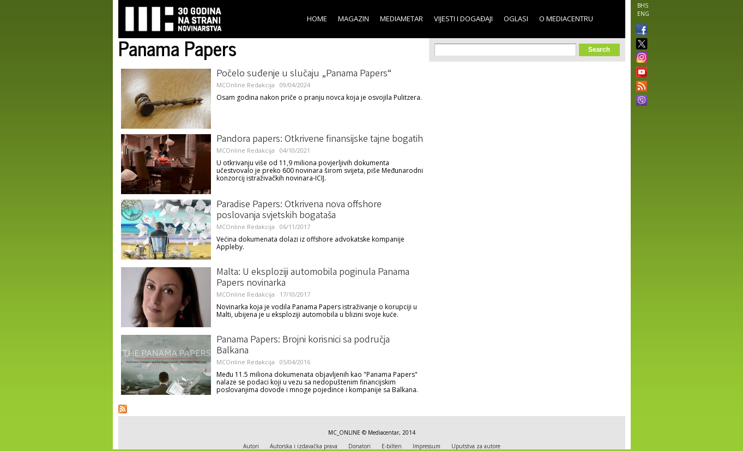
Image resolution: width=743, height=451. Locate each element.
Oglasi (516, 18)
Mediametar (401, 18)
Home (317, 18)
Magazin (353, 18)
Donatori (359, 446)
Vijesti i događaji (463, 18)
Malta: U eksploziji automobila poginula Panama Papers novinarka (312, 278)
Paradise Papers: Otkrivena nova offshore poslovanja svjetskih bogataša (299, 210)
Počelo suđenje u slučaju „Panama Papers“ (303, 74)
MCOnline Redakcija (245, 85)
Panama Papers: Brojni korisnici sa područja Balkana (303, 345)
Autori (251, 446)
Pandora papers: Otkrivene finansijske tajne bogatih (319, 140)
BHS (642, 5)
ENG (643, 13)
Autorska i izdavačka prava (303, 446)
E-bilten (392, 446)
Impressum (426, 446)
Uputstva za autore (475, 446)
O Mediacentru (566, 18)
